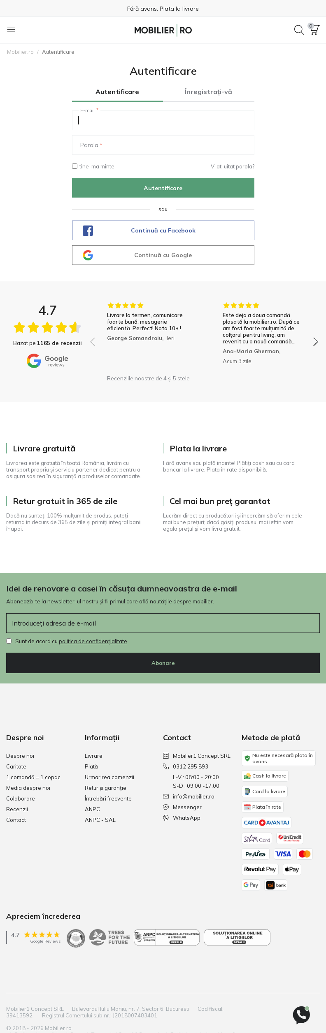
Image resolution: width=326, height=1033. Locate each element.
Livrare (93, 755)
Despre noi (20, 755)
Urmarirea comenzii (109, 777)
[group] (146, 336)
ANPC (92, 809)
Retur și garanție (105, 788)
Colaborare (20, 798)
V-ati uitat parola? (232, 166)
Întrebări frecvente (108, 798)
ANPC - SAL (100, 820)
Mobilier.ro (20, 51)
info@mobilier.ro (188, 796)
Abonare (163, 663)
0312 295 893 (185, 766)
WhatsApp (181, 817)
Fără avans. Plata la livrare (163, 8)
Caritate (16, 766)
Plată (91, 766)
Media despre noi (28, 788)
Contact (16, 820)
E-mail (87, 110)
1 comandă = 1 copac (33, 777)
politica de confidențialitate (93, 641)
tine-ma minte (93, 166)
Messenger (182, 807)
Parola (89, 145)
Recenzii (17, 809)
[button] (315, 30)
